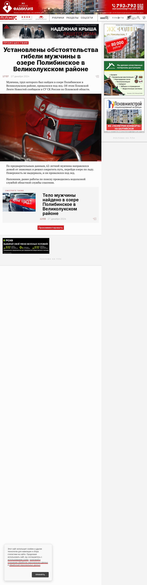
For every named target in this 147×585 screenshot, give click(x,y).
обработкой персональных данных (24, 565)
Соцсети (87, 17)
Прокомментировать (51, 227)
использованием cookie (18, 559)
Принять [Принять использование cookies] (40, 574)
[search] (138, 17)
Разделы (72, 17)
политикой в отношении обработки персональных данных (28, 560)
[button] (143, 17)
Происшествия (15, 42)
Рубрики (58, 17)
